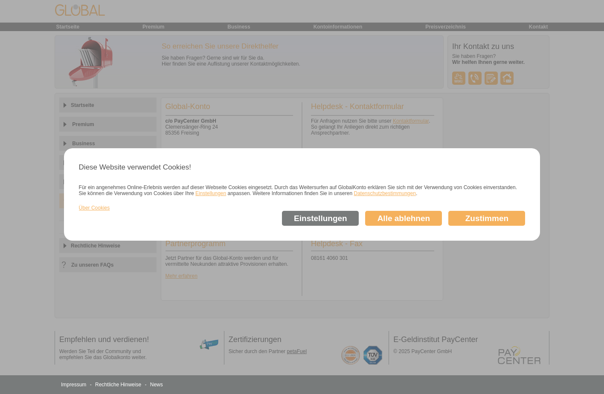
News (156, 385)
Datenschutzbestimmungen (384, 193)
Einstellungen (210, 193)
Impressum (74, 385)
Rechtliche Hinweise (118, 385)
